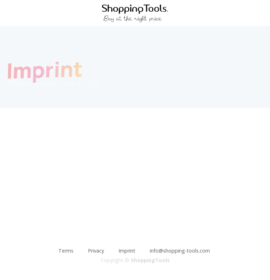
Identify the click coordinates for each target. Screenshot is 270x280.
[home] (135, 13)
